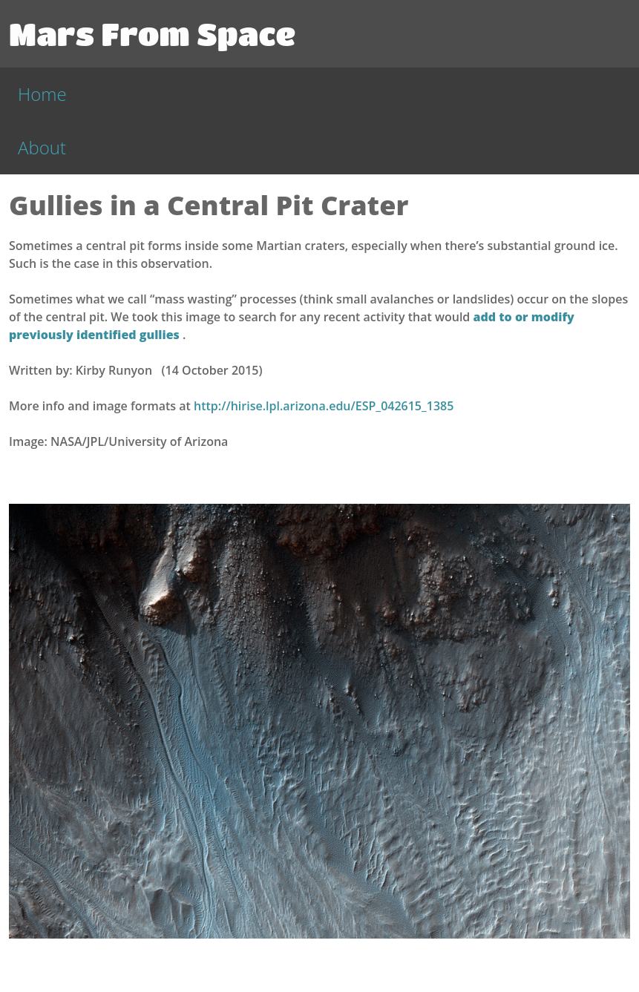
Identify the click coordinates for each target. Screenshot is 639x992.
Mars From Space (152, 33)
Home (42, 94)
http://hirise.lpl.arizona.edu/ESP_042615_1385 (323, 406)
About (42, 147)
